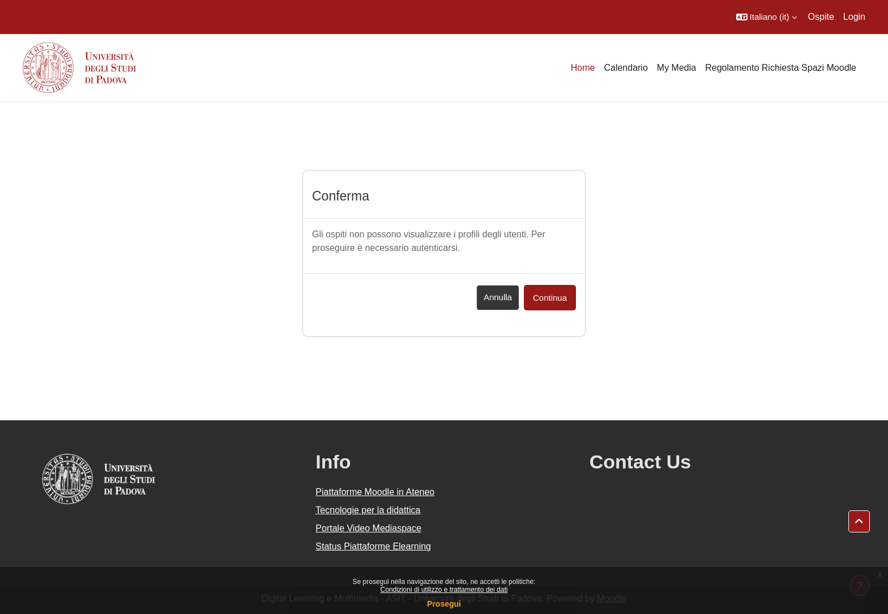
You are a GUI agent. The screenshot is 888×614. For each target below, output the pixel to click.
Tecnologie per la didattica (367, 510)
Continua (550, 297)
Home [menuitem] (583, 68)
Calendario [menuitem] (625, 68)
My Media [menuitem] (676, 68)
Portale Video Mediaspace (368, 528)
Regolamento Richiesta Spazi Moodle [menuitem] (780, 68)
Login (854, 17)
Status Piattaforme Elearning (373, 546)
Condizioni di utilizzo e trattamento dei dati (444, 590)
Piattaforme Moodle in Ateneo (374, 492)
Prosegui (444, 603)
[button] (766, 17)
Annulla (498, 297)
